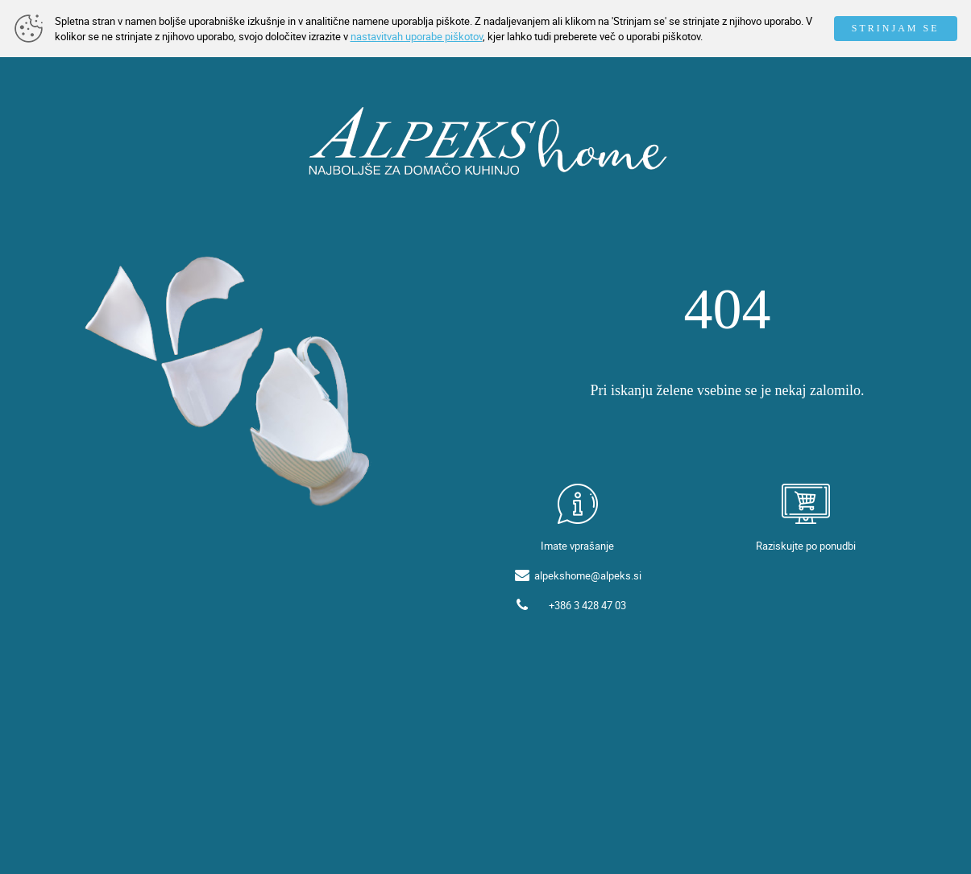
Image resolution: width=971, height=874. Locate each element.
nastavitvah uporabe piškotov (417, 36)
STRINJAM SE (896, 28)
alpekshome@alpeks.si (587, 575)
